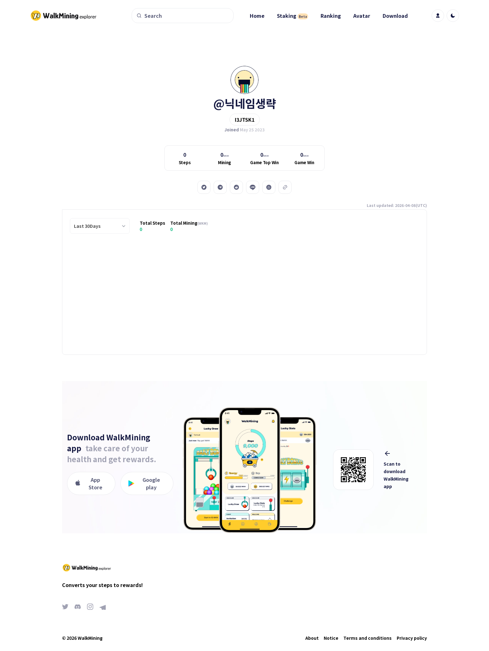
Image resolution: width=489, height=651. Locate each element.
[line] (252, 187)
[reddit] (236, 187)
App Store (88, 483)
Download (395, 15)
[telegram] (220, 187)
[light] (453, 15)
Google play (144, 483)
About (312, 638)
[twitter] (204, 187)
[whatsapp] (269, 187)
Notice (331, 638)
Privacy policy (412, 638)
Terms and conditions (367, 638)
